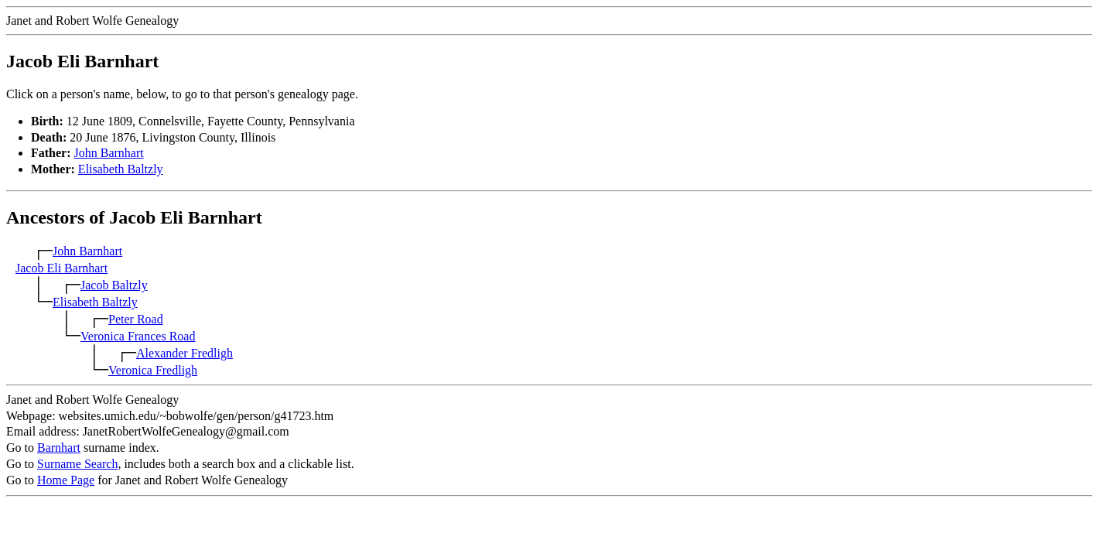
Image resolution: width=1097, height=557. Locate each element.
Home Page (65, 480)
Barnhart (58, 447)
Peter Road (135, 319)
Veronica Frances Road (137, 336)
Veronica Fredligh (152, 370)
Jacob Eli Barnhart (61, 268)
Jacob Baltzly (114, 285)
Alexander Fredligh (184, 353)
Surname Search (77, 463)
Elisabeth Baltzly (120, 169)
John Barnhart (109, 152)
